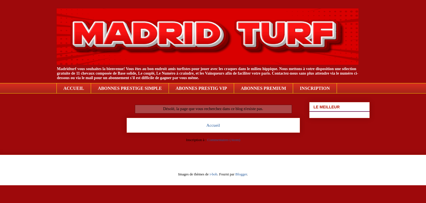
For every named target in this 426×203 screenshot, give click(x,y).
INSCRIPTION (315, 88)
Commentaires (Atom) (223, 140)
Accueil (213, 125)
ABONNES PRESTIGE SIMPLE (130, 88)
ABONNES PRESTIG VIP (201, 88)
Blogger (241, 174)
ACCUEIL (74, 88)
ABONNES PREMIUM (263, 88)
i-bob (213, 174)
